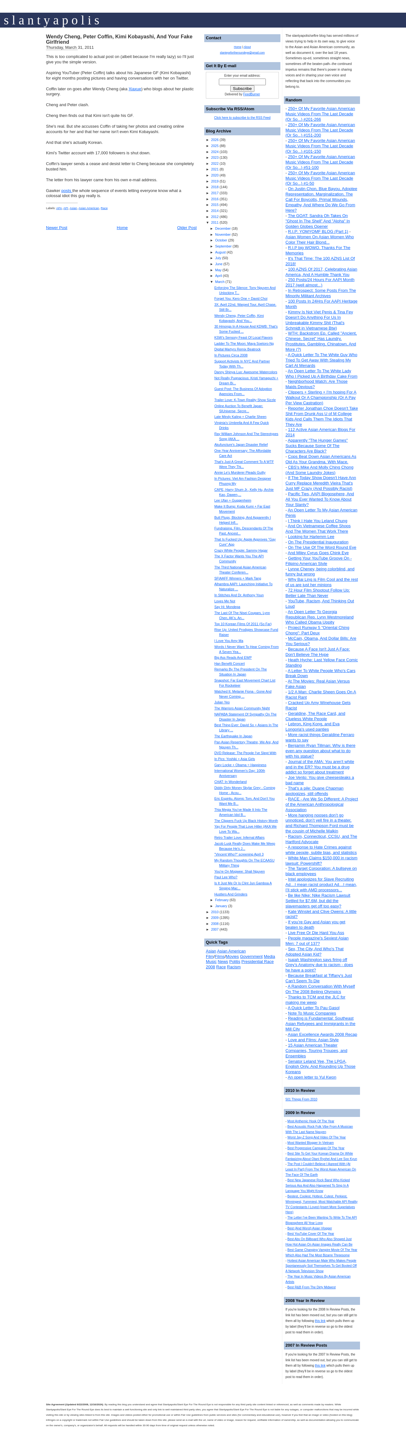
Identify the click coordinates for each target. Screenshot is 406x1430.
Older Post (187, 227)
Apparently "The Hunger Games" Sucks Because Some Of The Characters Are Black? (316, 445)
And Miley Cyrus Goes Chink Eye (318, 552)
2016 (215, 199)
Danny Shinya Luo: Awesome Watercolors (245, 372)
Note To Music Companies (312, 1013)
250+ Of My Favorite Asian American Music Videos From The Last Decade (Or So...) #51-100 (320, 162)
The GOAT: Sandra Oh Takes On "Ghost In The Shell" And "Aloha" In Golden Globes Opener (317, 221)
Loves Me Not (224, 601)
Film (210, 956)
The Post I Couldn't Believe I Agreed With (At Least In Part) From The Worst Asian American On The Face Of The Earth (320, 1169)
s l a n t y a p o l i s (51, 20)
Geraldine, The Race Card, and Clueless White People (315, 716)
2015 (215, 205)
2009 (215, 918)
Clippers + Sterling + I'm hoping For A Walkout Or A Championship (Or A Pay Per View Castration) (321, 397)
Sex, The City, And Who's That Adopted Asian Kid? (314, 951)
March (220, 282)
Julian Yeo (222, 702)
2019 (215, 181)
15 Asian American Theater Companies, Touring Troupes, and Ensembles (316, 1050)
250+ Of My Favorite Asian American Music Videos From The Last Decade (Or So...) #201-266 (320, 114)
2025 (215, 146)
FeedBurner (251, 94)
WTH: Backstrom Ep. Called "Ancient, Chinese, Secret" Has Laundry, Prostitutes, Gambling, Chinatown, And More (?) (321, 341)
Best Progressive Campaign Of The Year (315, 1148)
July (218, 258)
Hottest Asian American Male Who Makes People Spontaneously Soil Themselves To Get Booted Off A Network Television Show (321, 1266)
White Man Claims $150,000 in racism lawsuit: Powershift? (321, 861)
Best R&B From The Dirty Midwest (311, 1287)
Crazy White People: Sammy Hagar (241, 550)
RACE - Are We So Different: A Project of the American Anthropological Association (321, 804)
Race (104, 208)
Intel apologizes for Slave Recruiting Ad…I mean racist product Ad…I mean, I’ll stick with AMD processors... (321, 884)
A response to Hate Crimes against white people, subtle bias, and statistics (321, 850)
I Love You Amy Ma (228, 641)
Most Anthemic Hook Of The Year (310, 1121)
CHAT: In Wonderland (230, 782)
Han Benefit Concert (229, 663)
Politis (234, 961)
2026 (215, 140)
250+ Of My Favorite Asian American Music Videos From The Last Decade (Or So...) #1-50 (320, 178)
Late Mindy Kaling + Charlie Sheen (240, 417)
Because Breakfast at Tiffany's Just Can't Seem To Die (318, 978)
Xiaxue (134, 89)
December (223, 228)
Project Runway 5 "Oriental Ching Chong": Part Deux (317, 630)
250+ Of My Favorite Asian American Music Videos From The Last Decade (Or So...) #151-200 (320, 130)
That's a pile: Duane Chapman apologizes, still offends (314, 791)
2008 (215, 924)
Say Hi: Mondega (227, 607)
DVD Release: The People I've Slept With (245, 753)
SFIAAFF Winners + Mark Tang (237, 578)
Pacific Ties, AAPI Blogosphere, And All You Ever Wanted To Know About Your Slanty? (319, 499)
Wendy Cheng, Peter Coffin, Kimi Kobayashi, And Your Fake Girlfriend (119, 39)
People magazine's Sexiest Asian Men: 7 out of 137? (317, 941)
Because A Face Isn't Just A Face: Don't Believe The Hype (317, 652)
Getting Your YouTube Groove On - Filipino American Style (318, 561)
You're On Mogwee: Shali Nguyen (239, 871)
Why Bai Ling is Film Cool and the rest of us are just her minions (321, 582)
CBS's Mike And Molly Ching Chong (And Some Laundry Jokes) (319, 470)
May (218, 270)
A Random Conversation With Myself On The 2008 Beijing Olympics (320, 989)
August (220, 252)
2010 (215, 912)
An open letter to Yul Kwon (312, 1077)
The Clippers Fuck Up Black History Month (246, 821)
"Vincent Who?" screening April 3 (239, 854)
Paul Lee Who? (226, 877)
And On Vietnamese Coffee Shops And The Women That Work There (318, 528)
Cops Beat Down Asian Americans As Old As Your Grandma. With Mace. (320, 459)
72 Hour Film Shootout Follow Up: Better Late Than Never (317, 593)
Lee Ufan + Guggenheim (232, 500)
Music (211, 961)
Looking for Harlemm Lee (311, 536)
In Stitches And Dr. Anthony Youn (239, 595)
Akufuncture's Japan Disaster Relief (241, 444)
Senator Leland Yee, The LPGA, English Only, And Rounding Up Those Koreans (320, 1066)
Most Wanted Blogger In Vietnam (310, 1143)
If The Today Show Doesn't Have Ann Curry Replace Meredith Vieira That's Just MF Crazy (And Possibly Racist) (320, 483)
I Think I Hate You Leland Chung (317, 520)
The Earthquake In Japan (233, 736)
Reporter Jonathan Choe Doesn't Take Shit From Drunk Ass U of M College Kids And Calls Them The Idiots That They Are (321, 416)
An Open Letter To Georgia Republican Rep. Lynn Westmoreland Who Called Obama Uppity (319, 617)
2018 (215, 187)
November (223, 234)
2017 (215, 193)
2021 (215, 169)
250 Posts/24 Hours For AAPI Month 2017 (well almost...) (320, 282)
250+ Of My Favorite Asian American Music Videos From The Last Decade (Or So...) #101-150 (320, 146)
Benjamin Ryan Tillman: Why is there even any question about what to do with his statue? (320, 751)
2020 (215, 175)
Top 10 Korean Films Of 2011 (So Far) (243, 624)
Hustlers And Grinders (230, 894)
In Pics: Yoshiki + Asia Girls (234, 759)
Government (251, 956)
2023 (215, 157)
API (65, 208)
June (218, 264)
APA (59, 208)
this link (320, 1321)
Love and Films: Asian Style (313, 1039)
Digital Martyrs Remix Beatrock (237, 349)
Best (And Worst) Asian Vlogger (309, 1228)
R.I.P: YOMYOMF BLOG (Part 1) (318, 231)
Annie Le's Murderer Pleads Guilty (239, 472)
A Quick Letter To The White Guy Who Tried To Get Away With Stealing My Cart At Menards (321, 360)
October (221, 240)
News (223, 961)
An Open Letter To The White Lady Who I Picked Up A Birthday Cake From (321, 374)
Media (269, 956)
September (223, 246)
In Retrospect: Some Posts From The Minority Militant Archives (320, 293)
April (218, 276)
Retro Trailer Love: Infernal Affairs (239, 837)
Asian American (89, 208)
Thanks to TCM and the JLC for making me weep (315, 1000)
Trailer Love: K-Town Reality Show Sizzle (245, 400)
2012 (215, 217)
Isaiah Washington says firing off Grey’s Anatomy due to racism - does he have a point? (319, 965)
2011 (215, 222)
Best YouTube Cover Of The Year (310, 1233)
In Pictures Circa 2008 (231, 355)
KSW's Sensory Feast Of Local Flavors (243, 337)
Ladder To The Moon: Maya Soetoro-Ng (244, 343)
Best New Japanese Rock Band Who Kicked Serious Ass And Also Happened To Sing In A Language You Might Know (317, 1185)
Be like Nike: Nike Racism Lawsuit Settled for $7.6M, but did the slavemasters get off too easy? (317, 900)
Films (220, 956)
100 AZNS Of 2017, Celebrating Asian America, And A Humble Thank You (321, 272)
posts (66, 190)
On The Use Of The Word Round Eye (322, 547)
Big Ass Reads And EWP (233, 657)
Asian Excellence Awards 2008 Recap (322, 1034)
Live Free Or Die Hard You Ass (316, 932)
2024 (215, 152)
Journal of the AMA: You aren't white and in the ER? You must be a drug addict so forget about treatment (319, 767)
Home (122, 227)
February (222, 900)
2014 (215, 211)
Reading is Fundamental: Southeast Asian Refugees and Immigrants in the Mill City (320, 1023)
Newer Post (56, 227)
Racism (234, 967)
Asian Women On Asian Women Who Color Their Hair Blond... (319, 239)
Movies (232, 956)
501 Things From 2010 (301, 1099)
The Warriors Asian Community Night (242, 708)
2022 (215, 163)
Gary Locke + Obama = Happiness (240, 765)
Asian (73, 208)
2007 (215, 929)
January (221, 906)
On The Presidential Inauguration (318, 542)
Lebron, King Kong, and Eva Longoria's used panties (312, 726)
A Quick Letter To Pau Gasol (313, 1007)
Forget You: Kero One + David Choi (240, 298)
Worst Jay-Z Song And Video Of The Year (316, 1137)
